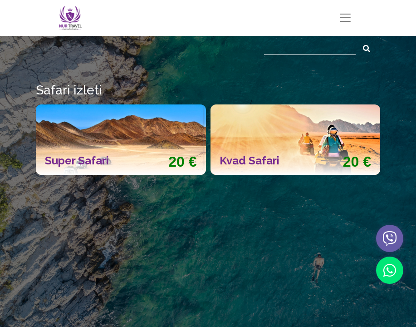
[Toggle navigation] (345, 17)
